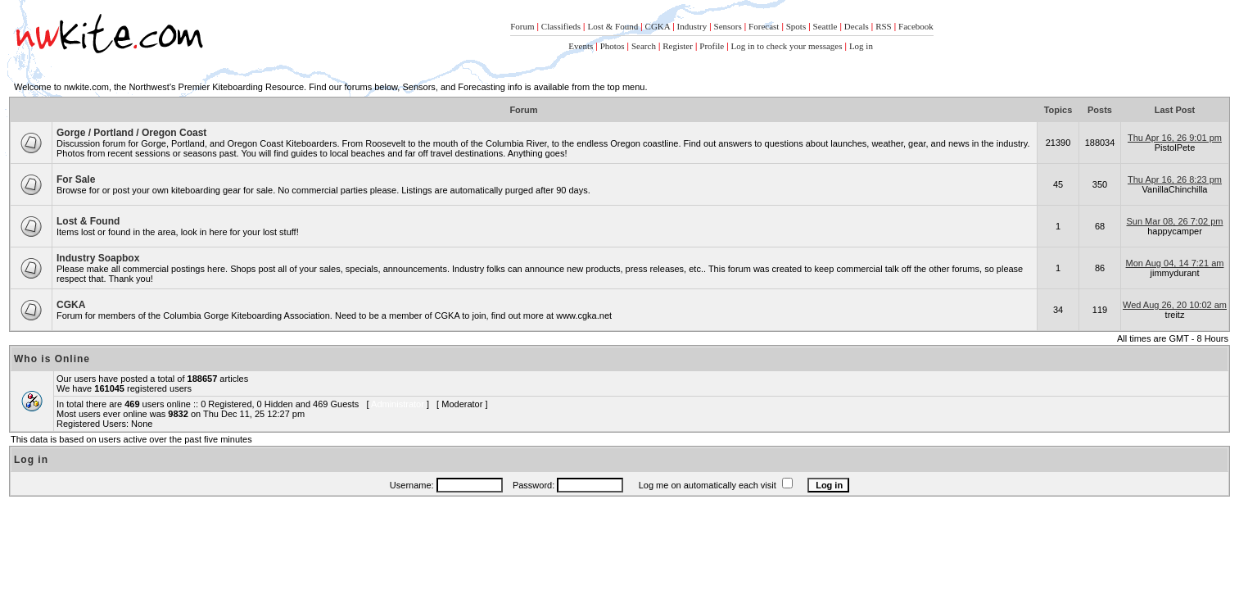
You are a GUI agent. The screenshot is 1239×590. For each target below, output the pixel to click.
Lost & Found (612, 26)
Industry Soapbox (98, 258)
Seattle (825, 26)
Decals (856, 26)
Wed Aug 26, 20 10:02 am (1175, 305)
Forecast (763, 26)
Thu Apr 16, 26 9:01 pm (1175, 138)
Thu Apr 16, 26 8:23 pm (1175, 179)
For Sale (76, 179)
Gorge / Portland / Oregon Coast (131, 132)
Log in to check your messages (787, 46)
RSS (883, 26)
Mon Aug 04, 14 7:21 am (1175, 263)
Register (677, 46)
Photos (612, 46)
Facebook (916, 26)
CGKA (658, 26)
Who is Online (52, 359)
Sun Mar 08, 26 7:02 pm (1174, 221)
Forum (522, 26)
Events (580, 46)
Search (643, 46)
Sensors (728, 26)
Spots (796, 26)
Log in (861, 46)
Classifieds (561, 26)
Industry (691, 26)
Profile (711, 46)
